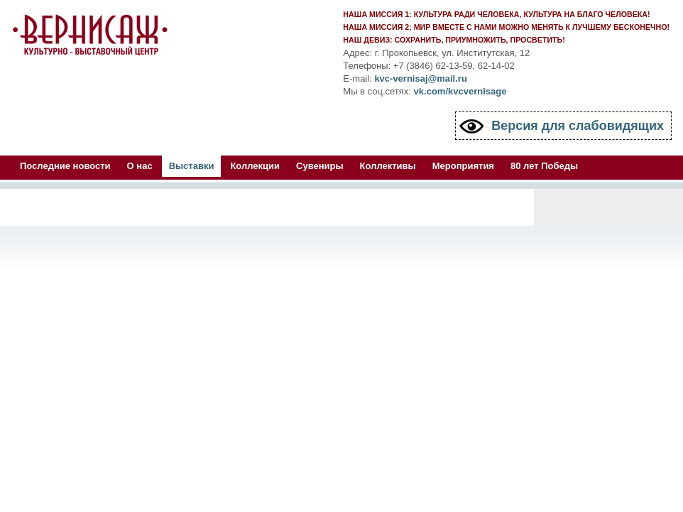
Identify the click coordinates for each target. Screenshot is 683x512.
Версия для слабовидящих (577, 126)
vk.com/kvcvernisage (460, 91)
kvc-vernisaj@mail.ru (420, 78)
